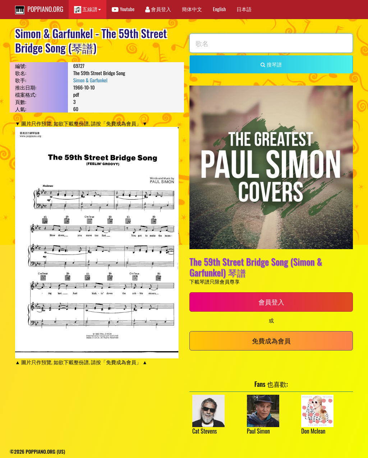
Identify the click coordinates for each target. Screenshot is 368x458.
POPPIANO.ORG (39, 9)
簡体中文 (192, 9)
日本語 (244, 9)
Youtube (123, 9)
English (219, 9)
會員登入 (158, 9)
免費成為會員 (271, 340)
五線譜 (87, 9)
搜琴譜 (271, 64)
